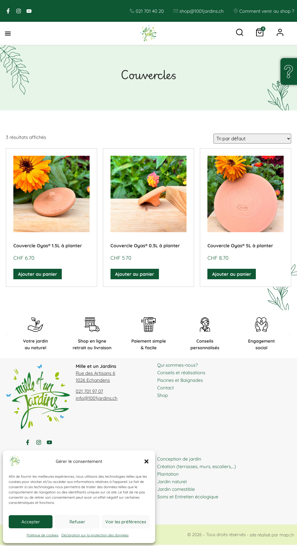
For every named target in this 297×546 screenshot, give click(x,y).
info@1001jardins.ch (96, 398)
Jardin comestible (176, 490)
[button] (146, 461)
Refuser (77, 521)
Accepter (30, 521)
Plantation (168, 475)
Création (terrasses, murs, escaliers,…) (197, 467)
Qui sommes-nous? (177, 365)
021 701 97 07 (89, 391)
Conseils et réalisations (181, 372)
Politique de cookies (43, 535)
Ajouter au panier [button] (37, 274)
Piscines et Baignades (180, 380)
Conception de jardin (179, 460)
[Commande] (252, 139)
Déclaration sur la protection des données (95, 535)
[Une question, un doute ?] (288, 71)
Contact (165, 388)
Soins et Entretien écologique (188, 497)
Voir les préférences (125, 521)
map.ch (287, 535)
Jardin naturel (172, 482)
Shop (162, 395)
